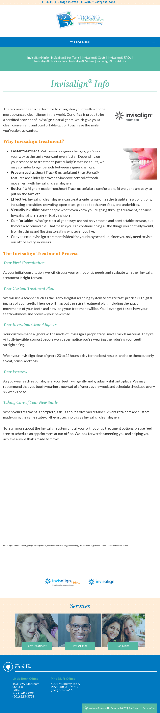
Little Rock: (49, 2)
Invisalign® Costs (94, 57)
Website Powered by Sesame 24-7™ (105, 708)
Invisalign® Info (38, 57)
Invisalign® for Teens (65, 57)
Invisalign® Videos (81, 61)
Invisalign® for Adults (111, 61)
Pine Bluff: (87, 2)
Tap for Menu (80, 42)
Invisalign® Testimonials (50, 61)
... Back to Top (147, 708)
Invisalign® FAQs (119, 57)
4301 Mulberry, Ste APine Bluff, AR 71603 (65, 683)
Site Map (133, 708)
